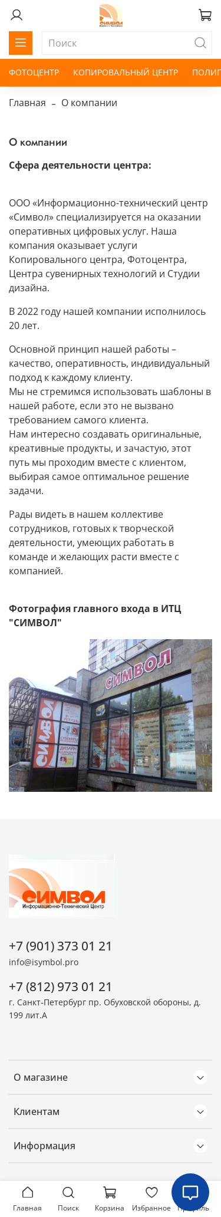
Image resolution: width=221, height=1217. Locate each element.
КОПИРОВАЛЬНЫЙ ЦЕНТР (125, 72)
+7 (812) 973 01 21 (61, 986)
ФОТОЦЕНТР (34, 72)
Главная (27, 102)
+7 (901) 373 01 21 (61, 946)
